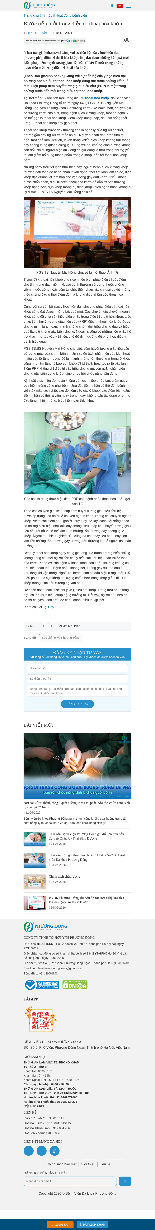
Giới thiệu (88, 1164)
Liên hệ (105, 1164)
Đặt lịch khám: (42, 1133)
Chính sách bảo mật (61, 1164)
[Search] (112, 5)
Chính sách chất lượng (64, 876)
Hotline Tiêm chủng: (47, 1123)
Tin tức (47, 15)
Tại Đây (48, 607)
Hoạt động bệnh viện (71, 15)
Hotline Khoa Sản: (47, 1128)
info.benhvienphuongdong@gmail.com (58, 968)
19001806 (60, 1224)
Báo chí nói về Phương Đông (61, 637)
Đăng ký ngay (77, 704)
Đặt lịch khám (92, 1224)
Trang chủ (31, 15)
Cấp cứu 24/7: (44, 1118)
